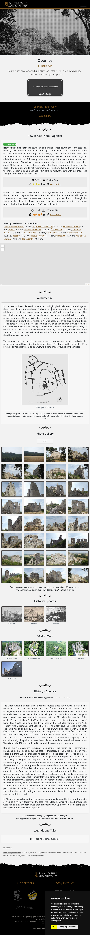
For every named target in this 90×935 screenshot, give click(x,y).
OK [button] (53, 927)
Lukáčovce (60, 235)
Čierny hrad (56, 229)
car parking (55, 184)
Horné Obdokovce (32, 229)
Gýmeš (11, 229)
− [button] (2, 249)
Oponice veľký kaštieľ (14, 226)
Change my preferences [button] (67, 927)
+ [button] (2, 246)
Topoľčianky (27, 238)
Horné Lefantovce (71, 226)
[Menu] (83, 4)
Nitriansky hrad (74, 232)
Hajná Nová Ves (28, 232)
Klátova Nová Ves (38, 235)
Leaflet (87, 284)
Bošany (16, 235)
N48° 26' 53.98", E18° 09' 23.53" (45, 110)
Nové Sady (51, 232)
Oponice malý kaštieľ (43, 226)
